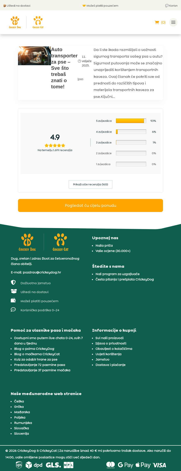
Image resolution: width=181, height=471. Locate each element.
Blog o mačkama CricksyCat (37, 354)
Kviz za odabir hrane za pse (35, 359)
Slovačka (21, 428)
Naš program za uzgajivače (117, 274)
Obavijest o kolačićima (113, 349)
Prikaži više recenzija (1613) (90, 184)
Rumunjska (23, 423)
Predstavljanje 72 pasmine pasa (39, 365)
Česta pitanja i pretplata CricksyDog (124, 279)
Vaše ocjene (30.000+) (112, 251)
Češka (19, 401)
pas (80, 79)
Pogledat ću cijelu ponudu (90, 205)
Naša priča (104, 245)
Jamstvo (102, 359)
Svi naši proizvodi (109, 338)
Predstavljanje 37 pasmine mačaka (42, 370)
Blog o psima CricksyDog (34, 349)
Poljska (19, 417)
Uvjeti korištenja (108, 354)
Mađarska (22, 412)
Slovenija (21, 433)
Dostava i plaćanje (110, 365)
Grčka (19, 407)
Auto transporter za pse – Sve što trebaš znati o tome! (64, 68)
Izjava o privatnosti (110, 343)
